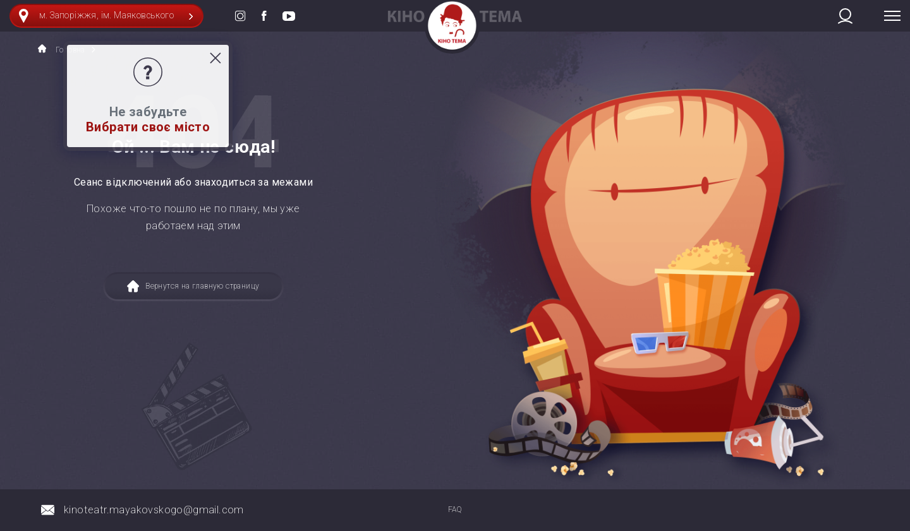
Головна (61, 49)
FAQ (455, 509)
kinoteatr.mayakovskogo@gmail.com (154, 510)
